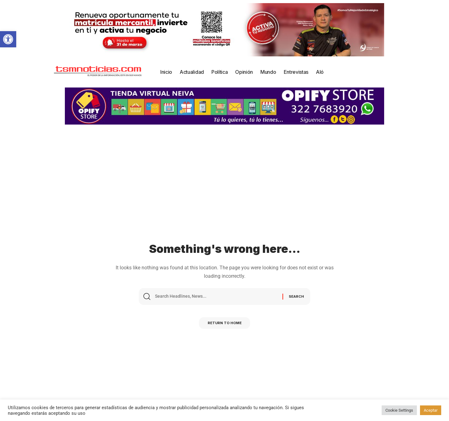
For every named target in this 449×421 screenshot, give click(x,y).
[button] (8, 39)
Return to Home (224, 325)
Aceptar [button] (430, 410)
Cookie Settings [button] (399, 410)
